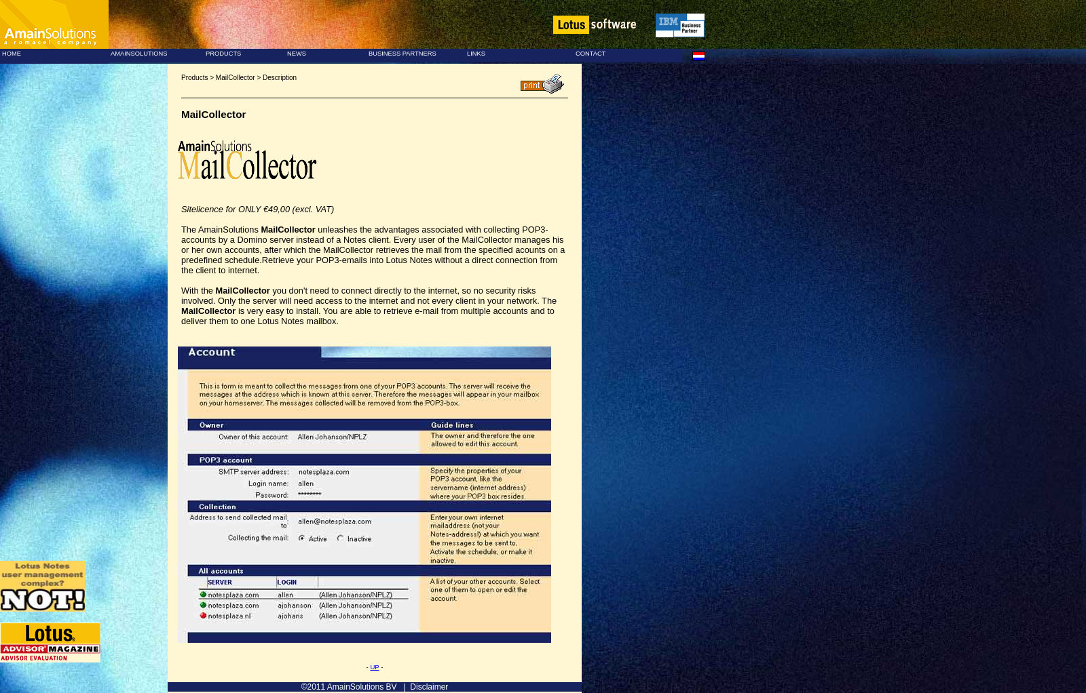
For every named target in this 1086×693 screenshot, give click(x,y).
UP (374, 667)
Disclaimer (429, 687)
